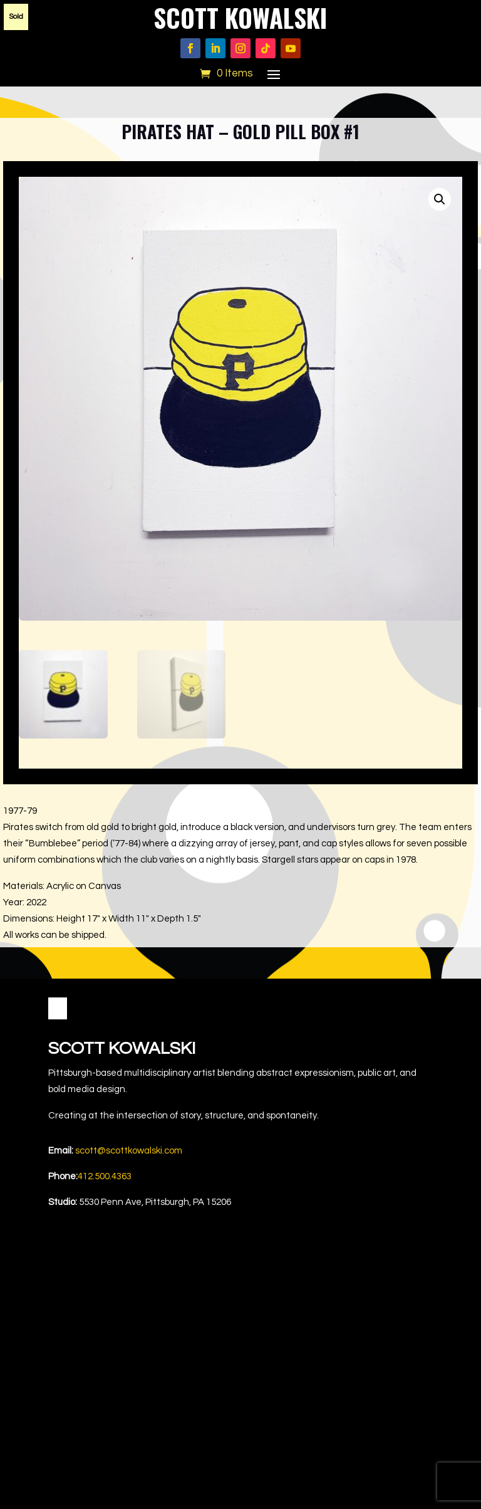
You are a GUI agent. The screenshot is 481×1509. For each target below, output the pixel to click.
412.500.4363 (105, 1176)
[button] (439, 199)
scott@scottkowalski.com (128, 1150)
